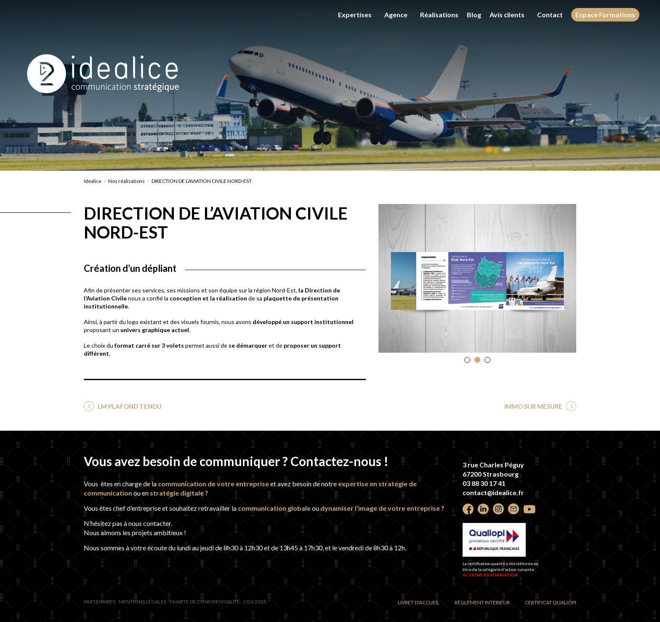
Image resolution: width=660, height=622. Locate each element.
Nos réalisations (126, 181)
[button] (467, 360)
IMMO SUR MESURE (534, 406)
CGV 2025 (254, 601)
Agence (395, 15)
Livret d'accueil (418, 602)
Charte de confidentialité (205, 601)
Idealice (92, 181)
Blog (474, 14)
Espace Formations (605, 15)
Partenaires (99, 601)
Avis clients (507, 15)
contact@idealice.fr (493, 492)
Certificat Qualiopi (550, 602)
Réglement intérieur (482, 602)
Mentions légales (142, 601)
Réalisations (439, 15)
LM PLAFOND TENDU (129, 406)
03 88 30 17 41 (484, 483)
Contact (550, 15)
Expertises (355, 15)
